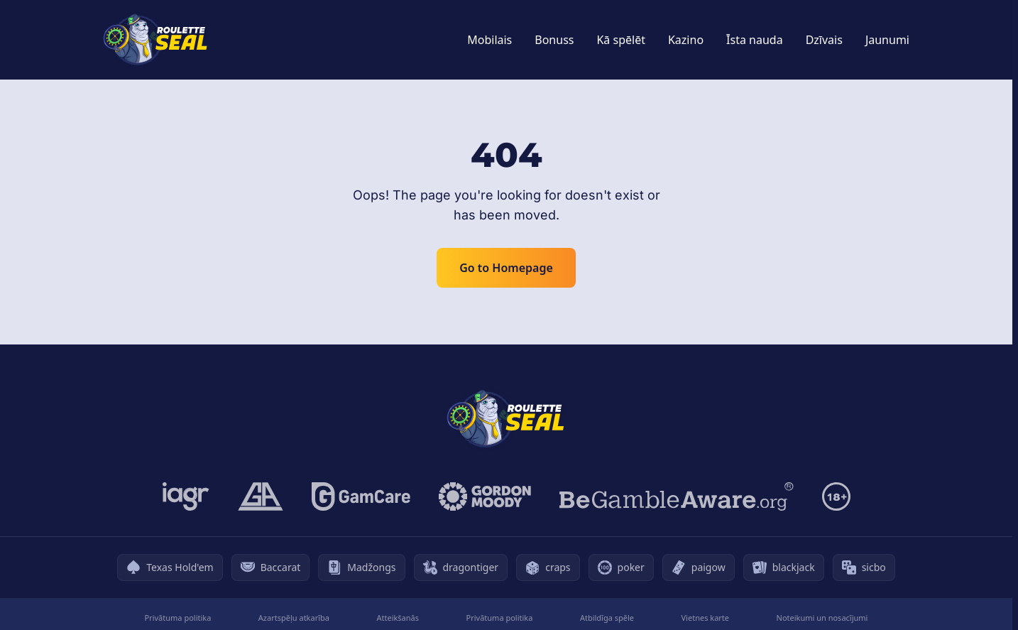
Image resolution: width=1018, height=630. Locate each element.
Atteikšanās (397, 617)
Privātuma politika (178, 617)
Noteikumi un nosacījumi (822, 617)
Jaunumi (887, 40)
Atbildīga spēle (607, 617)
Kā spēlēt (620, 40)
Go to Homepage (506, 268)
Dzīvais (824, 40)
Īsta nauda (754, 40)
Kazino (686, 40)
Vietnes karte (706, 617)
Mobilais (489, 40)
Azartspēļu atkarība (293, 617)
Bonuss (554, 40)
